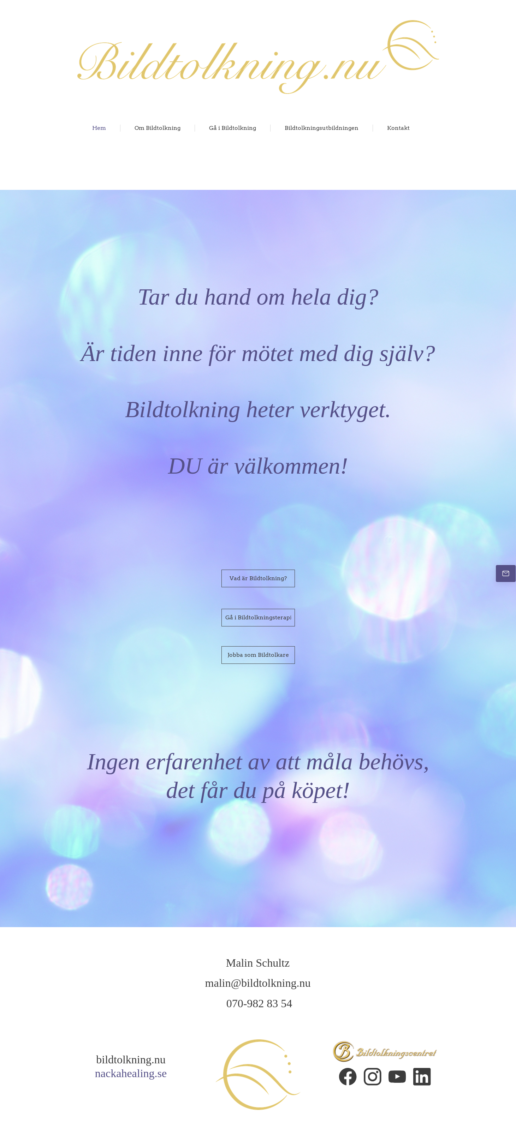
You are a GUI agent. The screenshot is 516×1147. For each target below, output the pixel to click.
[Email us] (506, 573)
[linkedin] (422, 1077)
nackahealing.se (131, 1073)
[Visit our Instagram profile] (372, 1077)
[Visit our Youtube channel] (397, 1077)
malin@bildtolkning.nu (258, 983)
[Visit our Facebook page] (348, 1077)
